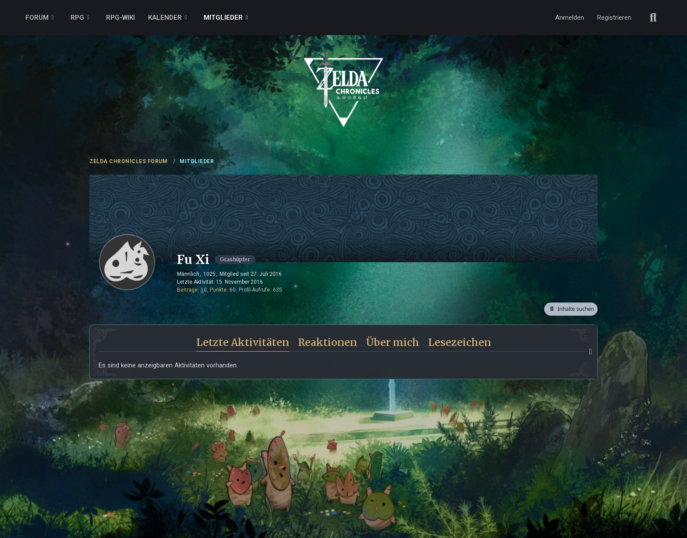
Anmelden (569, 17)
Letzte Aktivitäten (242, 342)
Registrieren (614, 17)
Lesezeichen (459, 342)
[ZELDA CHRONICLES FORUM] (343, 79)
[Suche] (653, 18)
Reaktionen (327, 342)
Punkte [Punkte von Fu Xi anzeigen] (218, 290)
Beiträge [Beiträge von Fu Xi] (187, 290)
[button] (571, 309)
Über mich (392, 342)
